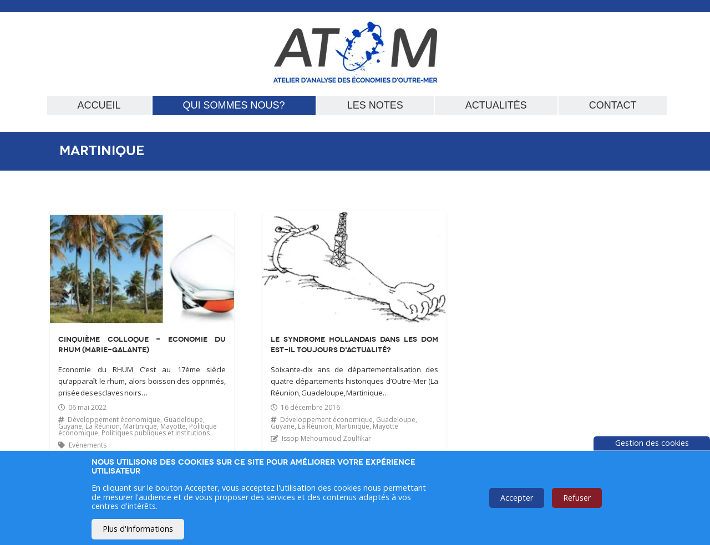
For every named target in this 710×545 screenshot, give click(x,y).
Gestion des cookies (652, 443)
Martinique (140, 426)
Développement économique (114, 419)
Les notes (375, 105)
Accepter (516, 497)
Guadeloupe (183, 419)
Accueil (99, 105)
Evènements (87, 445)
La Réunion (102, 426)
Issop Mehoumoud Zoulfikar (326, 438)
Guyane (70, 426)
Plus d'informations (138, 528)
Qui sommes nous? (234, 105)
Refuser (577, 497)
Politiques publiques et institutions (156, 433)
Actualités (496, 105)
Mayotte (173, 426)
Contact (613, 105)
